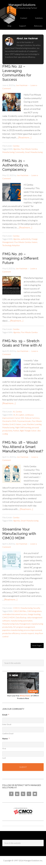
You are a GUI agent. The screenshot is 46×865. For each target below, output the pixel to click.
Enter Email (6, 724)
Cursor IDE (19, 418)
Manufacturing (8, 427)
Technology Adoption (11, 245)
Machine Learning (34, 424)
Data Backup (20, 617)
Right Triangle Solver (28, 430)
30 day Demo (25, 696)
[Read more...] (24, 137)
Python (16, 430)
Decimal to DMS (9, 421)
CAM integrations (34, 611)
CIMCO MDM (8, 617)
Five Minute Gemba (29, 149)
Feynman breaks (24, 421)
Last (4, 758)
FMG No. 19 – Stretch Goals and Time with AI (22, 343)
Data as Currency (32, 418)
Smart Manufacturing (34, 152)
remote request (27, 633)
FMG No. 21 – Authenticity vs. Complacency (15, 165)
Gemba (16, 146)
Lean (24, 424)
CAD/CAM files (19, 611)
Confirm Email (7, 734)
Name (6, 738)
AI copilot (20, 415)
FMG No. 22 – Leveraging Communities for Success (16, 73)
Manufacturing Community (13, 152)
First (4, 749)
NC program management (24, 627)
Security (36, 608)
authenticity (26, 239)
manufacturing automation (21, 620)
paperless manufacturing (12, 630)
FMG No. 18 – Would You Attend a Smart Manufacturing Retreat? (22, 446)
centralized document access (14, 614)
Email (5, 714)
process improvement (32, 630)
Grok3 (12, 424)
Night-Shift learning (23, 427)
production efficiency (11, 633)
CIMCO (16, 608)
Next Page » (37, 645)
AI (14, 411)
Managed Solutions (22, 5)
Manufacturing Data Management (16, 624)
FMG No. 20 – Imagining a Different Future (20, 258)
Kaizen (34, 242)
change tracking (33, 614)
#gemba (16, 149)
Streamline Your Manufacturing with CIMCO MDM (19, 533)
